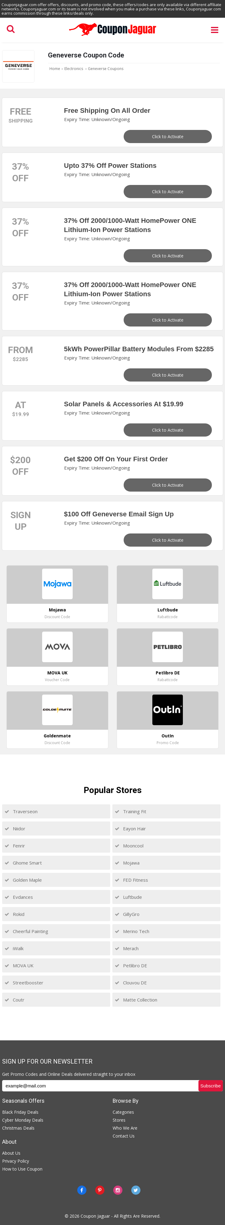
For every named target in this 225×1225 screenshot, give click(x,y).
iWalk (14, 948)
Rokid (14, 914)
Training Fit (130, 811)
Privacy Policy (15, 1161)
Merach (127, 948)
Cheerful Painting (26, 931)
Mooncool (129, 846)
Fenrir (15, 846)
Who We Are (125, 1128)
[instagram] (117, 1190)
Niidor (15, 828)
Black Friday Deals (20, 1112)
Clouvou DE (131, 983)
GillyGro (127, 914)
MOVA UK (19, 965)
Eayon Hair (130, 828)
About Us (11, 1153)
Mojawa (127, 863)
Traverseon (21, 811)
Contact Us (124, 1136)
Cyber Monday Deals (22, 1120)
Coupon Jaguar (95, 1216)
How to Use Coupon (22, 1169)
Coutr (14, 1000)
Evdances (19, 897)
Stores (119, 1120)
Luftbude (128, 897)
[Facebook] (81, 1190)
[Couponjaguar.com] (112, 36)
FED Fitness (131, 880)
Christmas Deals (18, 1128)
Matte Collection (136, 1000)
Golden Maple (23, 880)
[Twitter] (135, 1190)
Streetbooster (24, 983)
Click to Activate (167, 136)
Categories (123, 1112)
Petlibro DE (131, 965)
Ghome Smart (23, 863)
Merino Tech (132, 931)
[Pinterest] (99, 1190)
